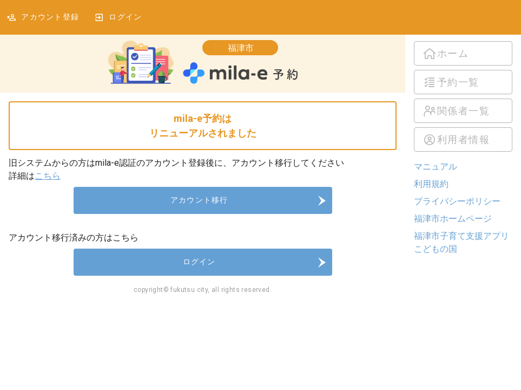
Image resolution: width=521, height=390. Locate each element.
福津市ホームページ (453, 218)
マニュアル (435, 166)
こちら (48, 176)
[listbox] (463, 96)
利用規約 (431, 184)
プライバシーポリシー (457, 201)
